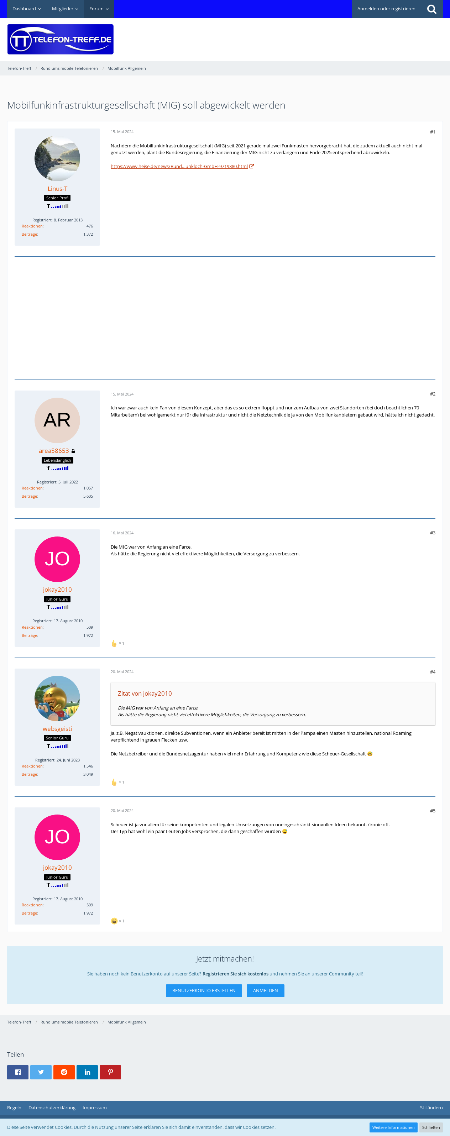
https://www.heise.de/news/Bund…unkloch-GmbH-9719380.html (179, 166)
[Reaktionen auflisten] (118, 642)
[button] (17, 1072)
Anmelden (265, 990)
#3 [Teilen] (432, 532)
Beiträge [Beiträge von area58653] (29, 496)
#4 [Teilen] (432, 672)
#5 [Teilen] (432, 810)
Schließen (431, 1127)
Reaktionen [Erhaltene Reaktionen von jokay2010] (32, 627)
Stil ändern (431, 1107)
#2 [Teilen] (432, 394)
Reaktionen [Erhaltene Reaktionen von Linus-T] (32, 226)
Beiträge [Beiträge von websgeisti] (29, 774)
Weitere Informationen (393, 1127)
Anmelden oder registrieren (386, 8)
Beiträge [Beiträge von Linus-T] (29, 234)
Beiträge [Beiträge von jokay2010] (29, 635)
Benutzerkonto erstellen (204, 990)
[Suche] (432, 9)
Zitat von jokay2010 (145, 693)
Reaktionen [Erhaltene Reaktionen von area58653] (32, 488)
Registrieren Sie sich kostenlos (235, 973)
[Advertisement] (313, 34)
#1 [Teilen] (432, 132)
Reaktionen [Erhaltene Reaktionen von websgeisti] (32, 766)
